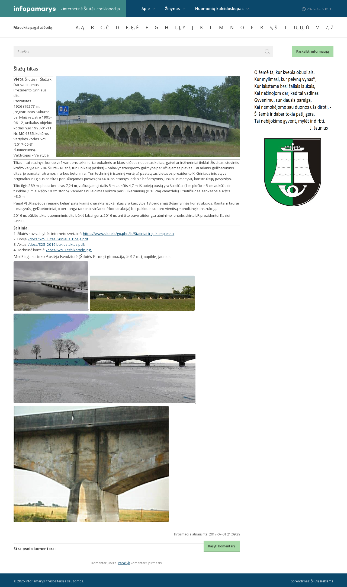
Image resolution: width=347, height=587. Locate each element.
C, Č (105, 27)
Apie (146, 8)
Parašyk (124, 563)
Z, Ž (329, 27)
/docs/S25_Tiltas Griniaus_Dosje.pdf (58, 239)
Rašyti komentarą (222, 546)
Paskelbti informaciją (312, 51)
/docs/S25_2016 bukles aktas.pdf (56, 244)
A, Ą (80, 27)
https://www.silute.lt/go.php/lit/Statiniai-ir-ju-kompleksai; (129, 233)
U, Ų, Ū (301, 27)
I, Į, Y (180, 27)
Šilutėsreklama (322, 581)
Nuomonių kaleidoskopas (219, 8)
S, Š (273, 27)
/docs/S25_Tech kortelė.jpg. (69, 249)
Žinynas (172, 8)
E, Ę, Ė (132, 27)
